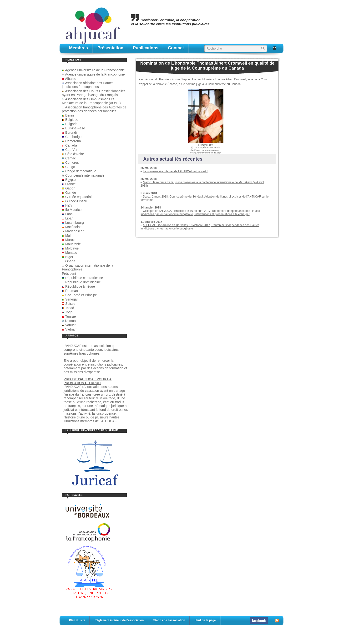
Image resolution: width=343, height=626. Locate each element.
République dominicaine (83, 282)
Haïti (68, 205)
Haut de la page (205, 620)
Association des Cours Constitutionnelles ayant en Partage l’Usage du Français (94, 93)
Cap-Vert (71, 150)
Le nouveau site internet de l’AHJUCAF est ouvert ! (175, 171)
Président (69, 273)
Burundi (71, 132)
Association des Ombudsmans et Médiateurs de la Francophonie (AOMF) (91, 101)
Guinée (70, 192)
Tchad (69, 308)
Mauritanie (73, 244)
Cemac (70, 158)
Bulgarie (71, 124)
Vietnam (71, 329)
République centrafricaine (84, 278)
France (70, 184)
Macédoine (73, 227)
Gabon (70, 188)
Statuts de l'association (169, 620)
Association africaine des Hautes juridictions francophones (87, 85)
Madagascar (74, 231)
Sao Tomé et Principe (81, 295)
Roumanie (73, 291)
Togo (68, 312)
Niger (69, 257)
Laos (68, 214)
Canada (71, 145)
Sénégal (71, 299)
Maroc (70, 240)
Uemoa (70, 321)
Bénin (69, 115)
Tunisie (70, 316)
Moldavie (72, 248)
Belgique (71, 120)
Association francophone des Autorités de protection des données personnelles (94, 109)
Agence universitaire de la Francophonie (93, 70)
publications (145, 48)
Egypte (70, 180)
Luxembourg (74, 222)
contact (176, 48)
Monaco (71, 252)
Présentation (110, 48)
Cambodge (73, 137)
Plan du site (77, 620)
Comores (72, 162)
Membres (78, 48)
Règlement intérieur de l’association (119, 620)
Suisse (70, 303)
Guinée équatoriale (79, 197)
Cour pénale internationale (84, 175)
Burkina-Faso (75, 128)
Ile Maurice (73, 210)
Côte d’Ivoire (74, 154)
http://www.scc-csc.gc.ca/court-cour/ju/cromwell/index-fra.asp (205, 151)
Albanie (70, 79)
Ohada (70, 261)
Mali (68, 235)
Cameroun (73, 141)
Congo (70, 167)
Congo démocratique (80, 171)
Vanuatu (71, 325)
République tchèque (80, 286)
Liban (69, 218)
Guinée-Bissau (76, 201)
